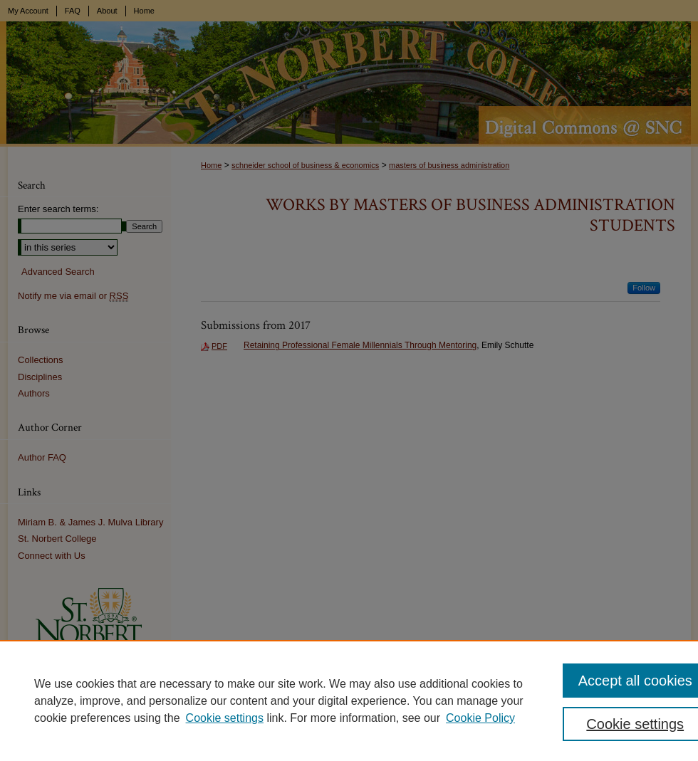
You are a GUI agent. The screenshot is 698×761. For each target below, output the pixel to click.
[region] (349, 700)
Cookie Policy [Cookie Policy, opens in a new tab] (480, 718)
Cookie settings (225, 718)
